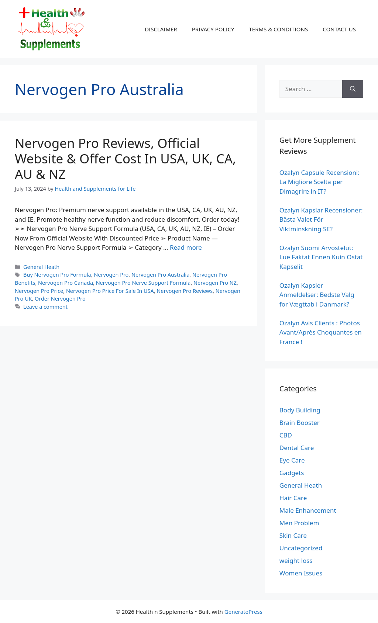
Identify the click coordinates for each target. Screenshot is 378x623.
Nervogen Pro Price (39, 290)
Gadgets (291, 472)
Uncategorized (301, 548)
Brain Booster (299, 422)
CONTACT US (339, 29)
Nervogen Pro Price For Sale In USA (110, 290)
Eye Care (292, 460)
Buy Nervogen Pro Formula (57, 274)
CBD (285, 435)
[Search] (352, 89)
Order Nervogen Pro (60, 298)
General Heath (41, 266)
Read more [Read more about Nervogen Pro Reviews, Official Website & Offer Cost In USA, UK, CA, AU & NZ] (186, 247)
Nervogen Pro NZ (215, 282)
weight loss (296, 560)
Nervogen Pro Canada (65, 282)
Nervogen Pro (111, 274)
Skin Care (293, 535)
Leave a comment (45, 306)
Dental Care (296, 447)
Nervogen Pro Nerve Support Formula (143, 282)
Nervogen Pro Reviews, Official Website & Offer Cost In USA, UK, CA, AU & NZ (125, 158)
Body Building (299, 410)
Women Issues (300, 573)
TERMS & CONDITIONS (278, 29)
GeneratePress (243, 611)
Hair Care (293, 498)
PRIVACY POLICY (213, 29)
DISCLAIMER (161, 29)
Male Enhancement (307, 510)
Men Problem (299, 523)
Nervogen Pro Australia (160, 274)
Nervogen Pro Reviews (185, 290)
